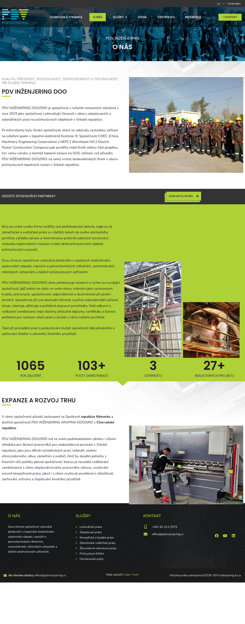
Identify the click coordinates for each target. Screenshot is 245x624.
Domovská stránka (66, 17)
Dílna (142, 17)
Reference (193, 17)
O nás (97, 17)
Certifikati (166, 17)
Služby (120, 17)
